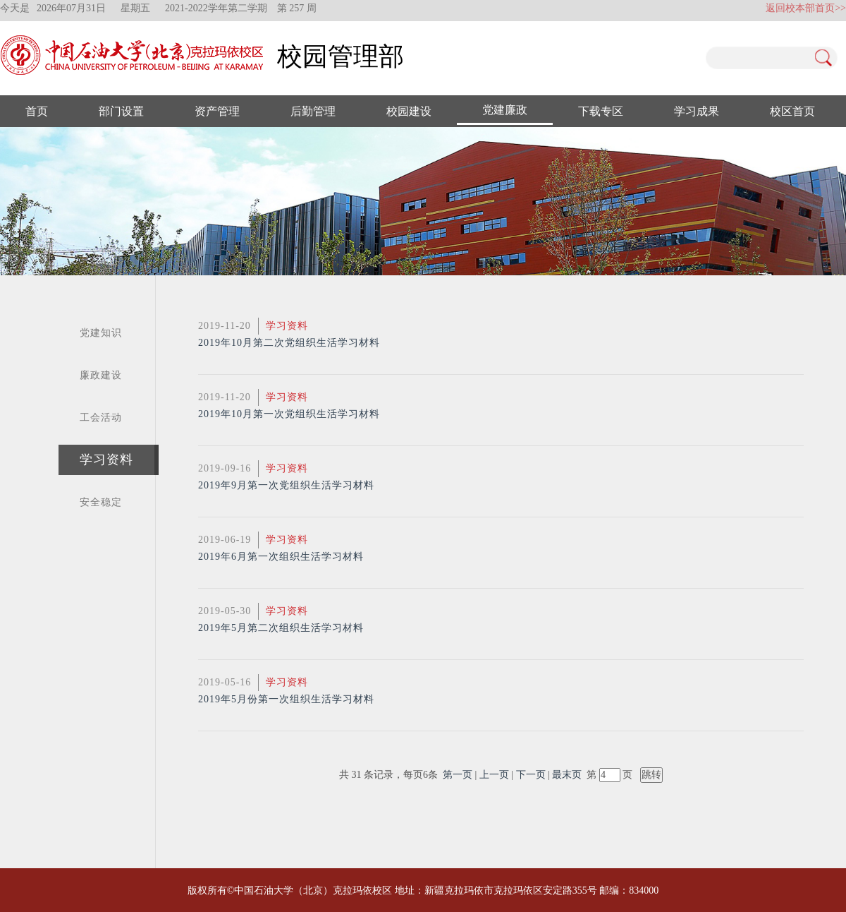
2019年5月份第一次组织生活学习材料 (286, 699)
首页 (36, 111)
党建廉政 (504, 110)
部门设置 (121, 111)
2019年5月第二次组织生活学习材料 (281, 628)
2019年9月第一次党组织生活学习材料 (286, 485)
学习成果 (696, 111)
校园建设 (408, 111)
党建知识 (101, 333)
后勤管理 (313, 111)
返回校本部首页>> (806, 8)
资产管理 (217, 111)
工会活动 (101, 417)
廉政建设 (101, 375)
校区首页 (792, 111)
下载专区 (600, 111)
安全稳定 (101, 502)
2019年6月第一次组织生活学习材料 (281, 556)
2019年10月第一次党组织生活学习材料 (289, 414)
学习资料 (106, 459)
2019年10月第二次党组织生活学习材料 (289, 342)
